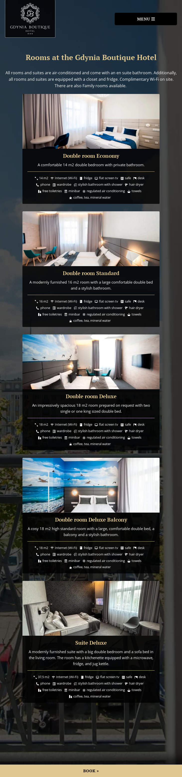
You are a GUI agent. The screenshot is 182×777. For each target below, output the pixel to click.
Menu (143, 19)
